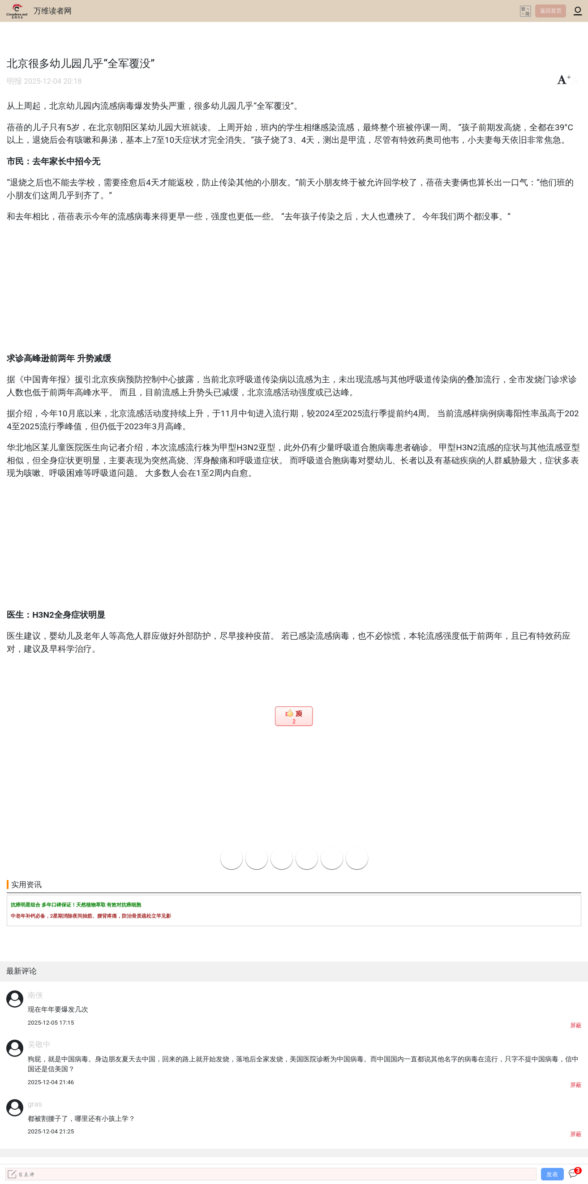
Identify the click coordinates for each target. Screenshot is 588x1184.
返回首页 (551, 11)
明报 (14, 81)
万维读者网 (53, 10)
